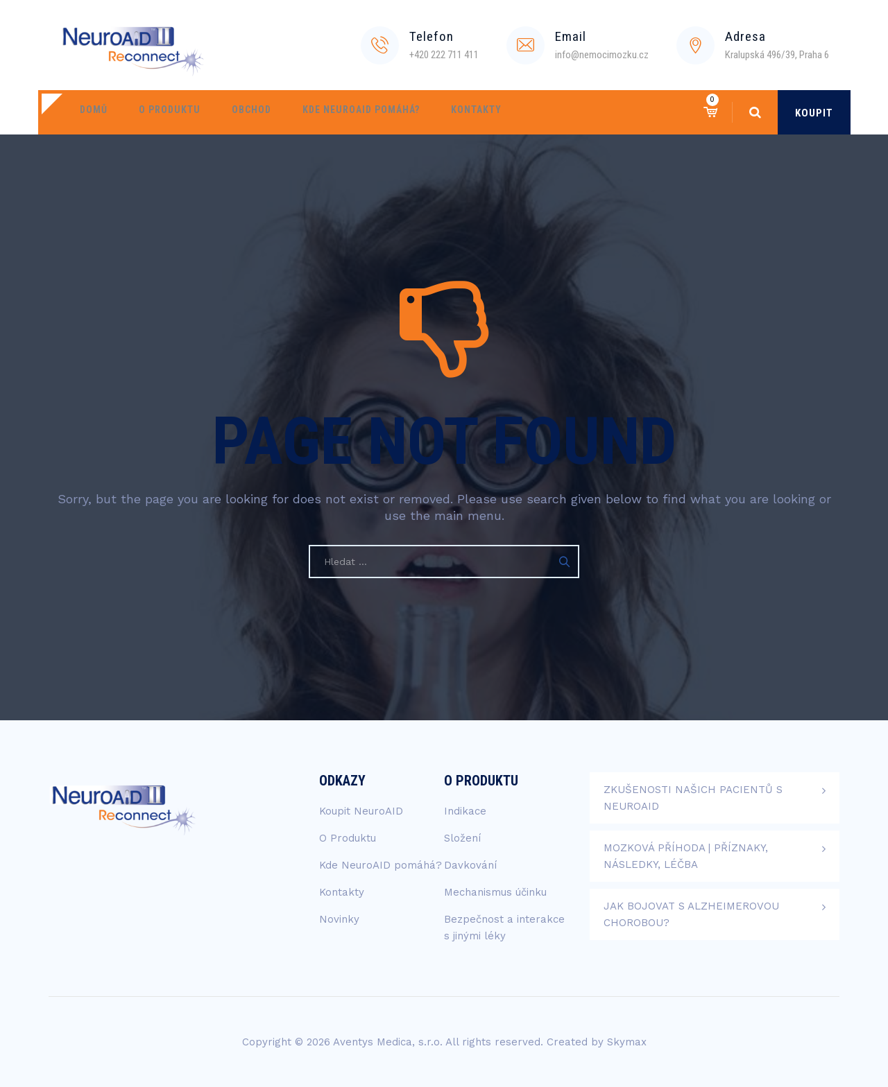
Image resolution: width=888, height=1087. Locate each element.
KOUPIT (814, 113)
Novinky (339, 919)
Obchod (234, 112)
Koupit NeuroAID (361, 811)
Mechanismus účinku (495, 892)
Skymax (627, 1042)
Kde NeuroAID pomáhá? (336, 112)
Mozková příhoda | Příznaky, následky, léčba (686, 856)
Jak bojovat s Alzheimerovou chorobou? (691, 914)
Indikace (465, 811)
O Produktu (159, 112)
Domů (90, 112)
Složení (462, 838)
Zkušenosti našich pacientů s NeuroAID (693, 797)
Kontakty (445, 112)
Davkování (470, 865)
